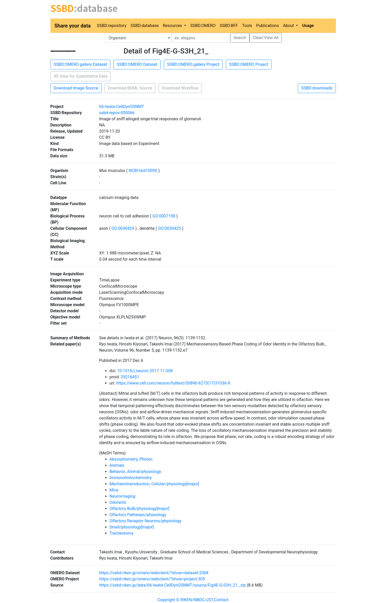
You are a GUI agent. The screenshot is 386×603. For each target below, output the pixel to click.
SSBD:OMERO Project (248, 64)
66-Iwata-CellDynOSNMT (121, 106)
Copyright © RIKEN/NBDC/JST (185, 599)
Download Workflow (180, 88)
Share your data (73, 26)
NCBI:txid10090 (143, 170)
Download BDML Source (130, 88)
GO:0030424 (122, 228)
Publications (267, 25)
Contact (221, 599)
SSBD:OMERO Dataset (137, 64)
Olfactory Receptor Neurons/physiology (146, 520)
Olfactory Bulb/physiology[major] (139, 508)
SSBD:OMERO (203, 25)
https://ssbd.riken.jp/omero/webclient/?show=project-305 (152, 579)
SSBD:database (144, 25)
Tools (247, 25)
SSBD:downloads (316, 88)
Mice (114, 490)
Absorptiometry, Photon (131, 459)
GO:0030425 (169, 228)
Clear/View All (266, 37)
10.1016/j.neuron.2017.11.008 (145, 370)
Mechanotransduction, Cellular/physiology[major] (154, 483)
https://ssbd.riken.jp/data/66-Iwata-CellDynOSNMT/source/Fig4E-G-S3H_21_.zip (172, 585)
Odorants (118, 502)
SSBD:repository (112, 25)
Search (240, 37)
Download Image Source (76, 88)
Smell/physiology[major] (132, 527)
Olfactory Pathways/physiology (138, 514)
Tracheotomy (121, 533)
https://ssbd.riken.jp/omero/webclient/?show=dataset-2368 (154, 572)
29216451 (130, 376)
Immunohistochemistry (131, 477)
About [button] (289, 25)
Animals (117, 465)
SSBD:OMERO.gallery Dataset (80, 64)
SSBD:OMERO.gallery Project (193, 64)
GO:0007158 (163, 216)
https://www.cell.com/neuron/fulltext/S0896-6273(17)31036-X (173, 383)
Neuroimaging (122, 496)
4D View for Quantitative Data (80, 76)
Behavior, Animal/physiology (135, 471)
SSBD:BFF (229, 25)
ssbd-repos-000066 (116, 112)
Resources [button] (173, 25)
